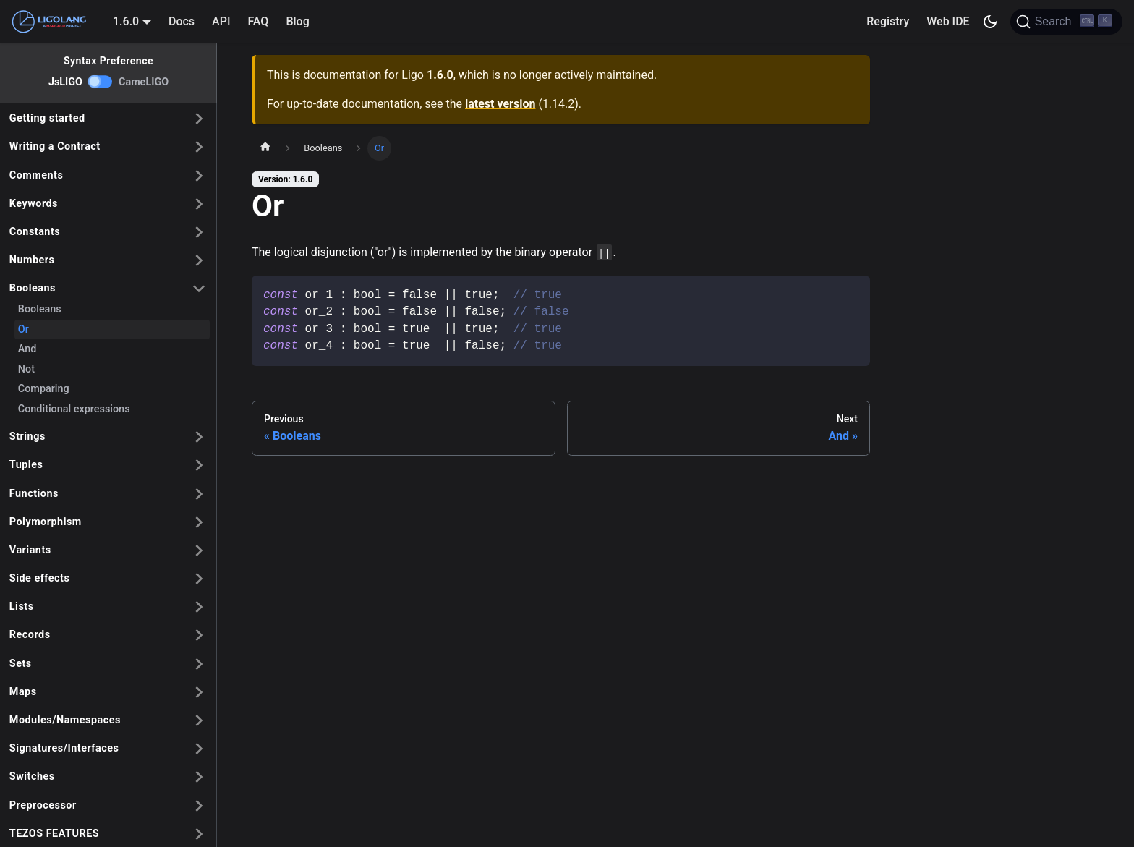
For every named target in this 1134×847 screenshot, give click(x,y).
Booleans (32, 288)
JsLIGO (65, 82)
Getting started (47, 118)
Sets (20, 663)
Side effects (39, 578)
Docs (182, 21)
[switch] (100, 81)
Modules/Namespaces (65, 720)
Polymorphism (45, 522)
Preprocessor (43, 805)
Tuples (26, 465)
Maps (23, 692)
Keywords (33, 203)
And (27, 349)
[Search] (1066, 22)
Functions (34, 494)
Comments (36, 175)
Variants (30, 550)
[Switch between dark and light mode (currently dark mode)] (990, 21)
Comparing (43, 389)
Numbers (32, 260)
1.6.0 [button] (126, 21)
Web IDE (947, 21)
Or (23, 329)
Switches (32, 776)
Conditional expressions (74, 409)
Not (26, 369)
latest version (500, 104)
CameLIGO (144, 82)
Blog (297, 21)
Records (30, 635)
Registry (887, 21)
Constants (34, 232)
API (221, 21)
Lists (21, 606)
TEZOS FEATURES (54, 833)
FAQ (257, 21)
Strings (27, 436)
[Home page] (265, 148)
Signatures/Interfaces (64, 748)
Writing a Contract (55, 146)
